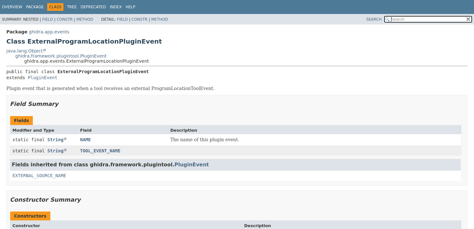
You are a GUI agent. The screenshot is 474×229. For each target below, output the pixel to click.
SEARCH (374, 19)
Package (35, 7)
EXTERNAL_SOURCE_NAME (39, 175)
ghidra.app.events (49, 31)
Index (116, 7)
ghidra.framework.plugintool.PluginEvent (60, 56)
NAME (85, 139)
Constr (65, 19)
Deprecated (93, 7)
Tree (72, 7)
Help (130, 7)
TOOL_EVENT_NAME (100, 150)
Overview (12, 7)
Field (47, 19)
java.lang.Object (24, 50)
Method (85, 19)
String (55, 139)
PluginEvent (42, 77)
